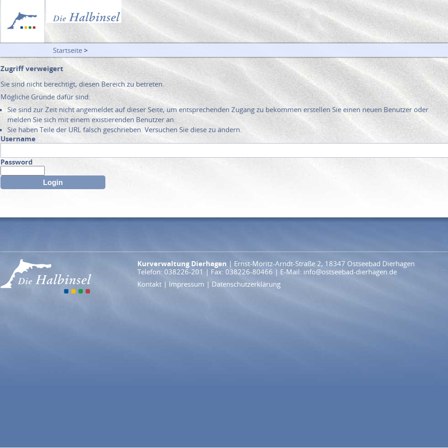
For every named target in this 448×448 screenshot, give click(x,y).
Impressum (186, 283)
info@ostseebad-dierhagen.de (350, 271)
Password (16, 161)
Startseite (67, 50)
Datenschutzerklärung (246, 283)
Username (18, 138)
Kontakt (149, 283)
